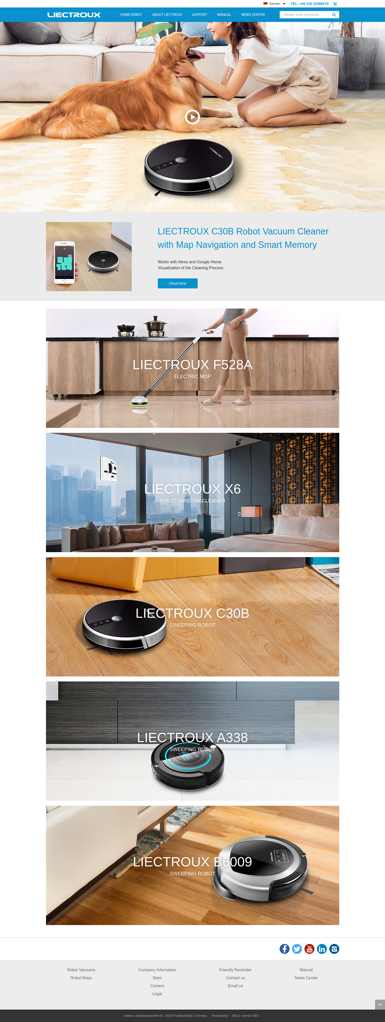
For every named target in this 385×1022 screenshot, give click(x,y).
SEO (256, 1016)
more (192, 368)
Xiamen (247, 1016)
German (271, 3)
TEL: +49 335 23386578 (310, 4)
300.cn (236, 1016)
